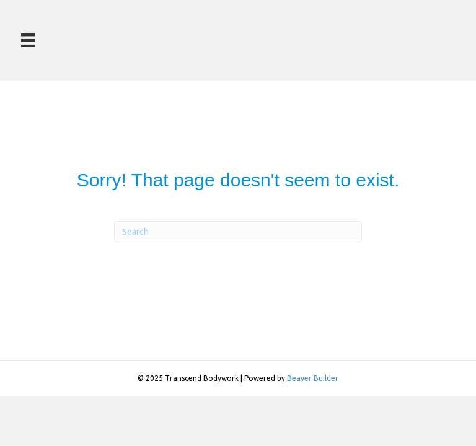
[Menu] (27, 40)
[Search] (238, 231)
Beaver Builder (312, 378)
